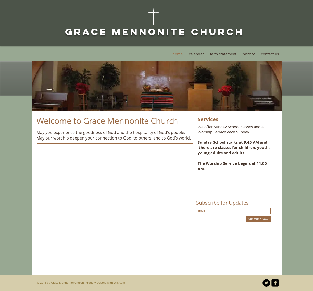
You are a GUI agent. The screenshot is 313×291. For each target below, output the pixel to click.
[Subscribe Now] (258, 219)
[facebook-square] (275, 283)
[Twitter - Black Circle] (266, 283)
